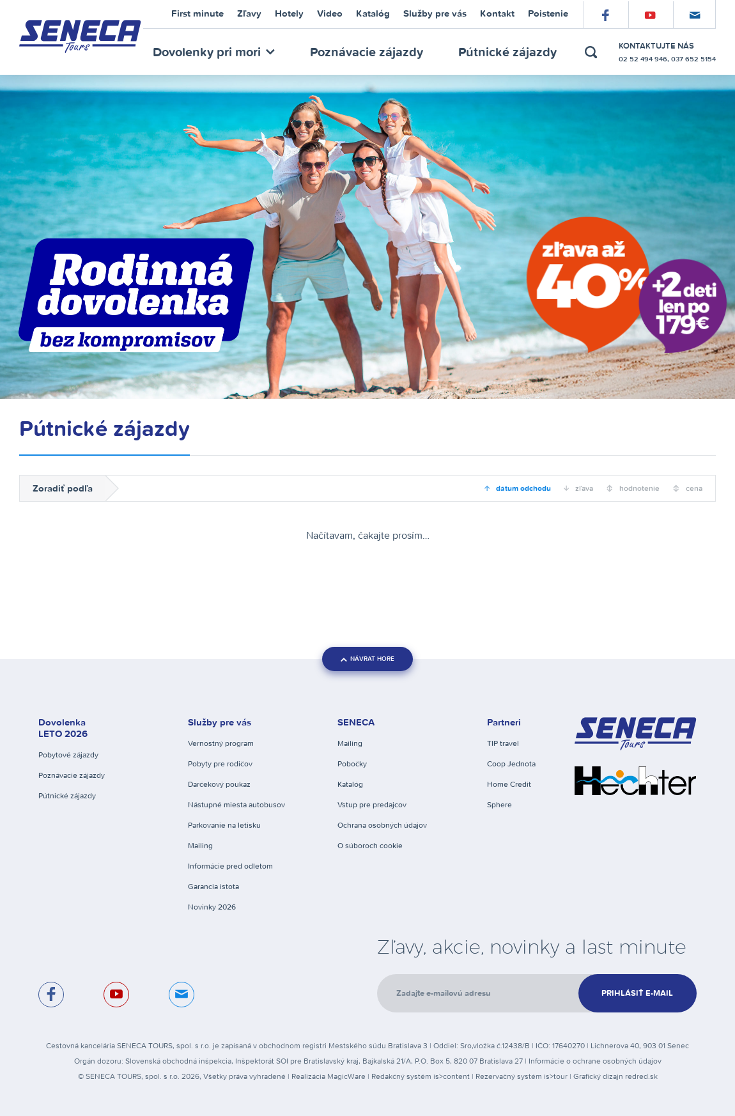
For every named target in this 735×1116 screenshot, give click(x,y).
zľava (583, 488)
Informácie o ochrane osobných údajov (595, 1061)
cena (693, 488)
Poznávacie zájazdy (366, 51)
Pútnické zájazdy (507, 51)
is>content (451, 1076)
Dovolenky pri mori (214, 51)
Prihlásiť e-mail (637, 993)
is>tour (556, 1076)
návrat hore (367, 659)
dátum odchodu (522, 488)
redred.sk (641, 1076)
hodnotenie (638, 488)
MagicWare (346, 1076)
